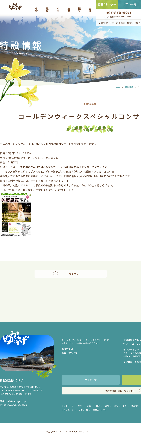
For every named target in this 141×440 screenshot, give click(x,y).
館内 (68, 10)
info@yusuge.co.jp (16, 401)
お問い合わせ (133, 22)
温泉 (47, 10)
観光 (79, 10)
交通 (90, 10)
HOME (117, 87)
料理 (58, 10)
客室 (36, 10)
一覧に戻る (73, 273)
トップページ (67, 406)
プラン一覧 (129, 4)
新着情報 (103, 22)
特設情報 (129, 87)
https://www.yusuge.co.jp (13, 404)
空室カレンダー (107, 4)
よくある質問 (118, 22)
